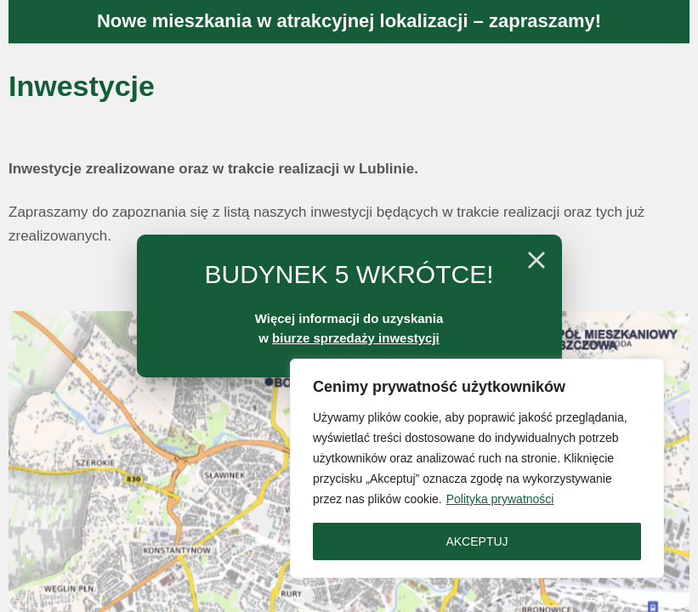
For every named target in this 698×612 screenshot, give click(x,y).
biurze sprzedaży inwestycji (356, 338)
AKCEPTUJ (476, 541)
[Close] (536, 260)
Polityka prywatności (500, 499)
